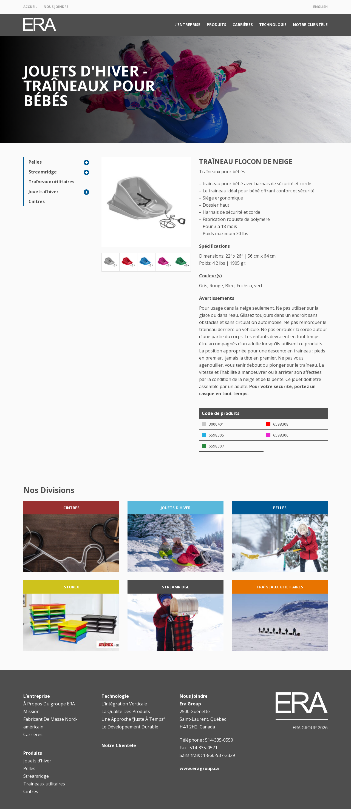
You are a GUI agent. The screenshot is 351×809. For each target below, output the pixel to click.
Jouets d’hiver (43, 192)
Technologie (273, 24)
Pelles (35, 162)
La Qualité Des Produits (125, 711)
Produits (216, 24)
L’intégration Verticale (124, 704)
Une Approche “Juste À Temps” (133, 719)
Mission (31, 711)
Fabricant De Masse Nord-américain (50, 723)
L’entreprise (187, 24)
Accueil (30, 6)
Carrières (243, 24)
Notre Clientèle (310, 24)
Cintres (37, 201)
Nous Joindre (56, 6)
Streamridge (43, 172)
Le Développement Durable (129, 727)
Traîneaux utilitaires (51, 182)
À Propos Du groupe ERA (49, 704)
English (320, 6)
